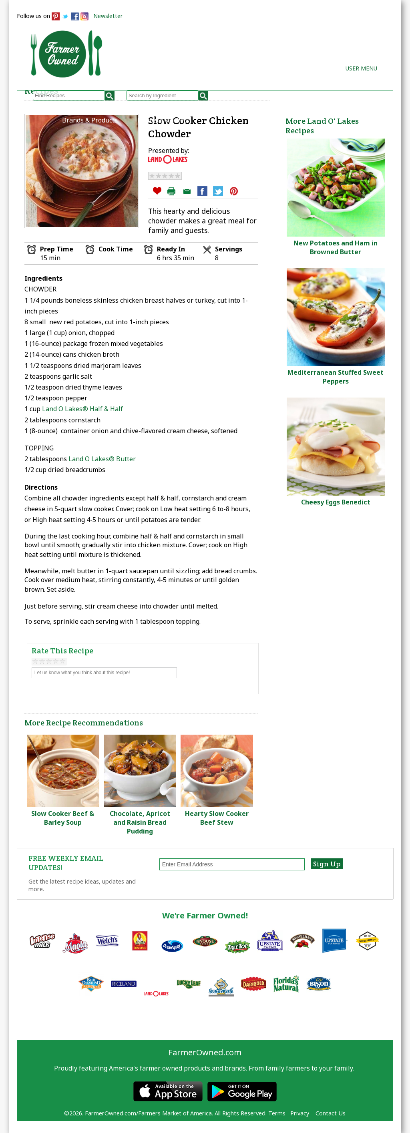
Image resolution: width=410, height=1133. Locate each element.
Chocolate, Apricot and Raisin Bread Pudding (140, 822)
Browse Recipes (86, 111)
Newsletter (108, 16)
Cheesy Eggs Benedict (335, 502)
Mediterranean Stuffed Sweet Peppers (335, 377)
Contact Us (331, 1113)
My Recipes (147, 111)
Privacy (299, 1113)
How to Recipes (207, 111)
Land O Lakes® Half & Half (82, 408)
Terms (276, 1113)
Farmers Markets (163, 120)
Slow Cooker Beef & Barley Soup (62, 818)
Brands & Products (90, 120)
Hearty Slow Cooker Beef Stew (217, 818)
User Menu (361, 68)
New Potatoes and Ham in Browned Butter (335, 247)
